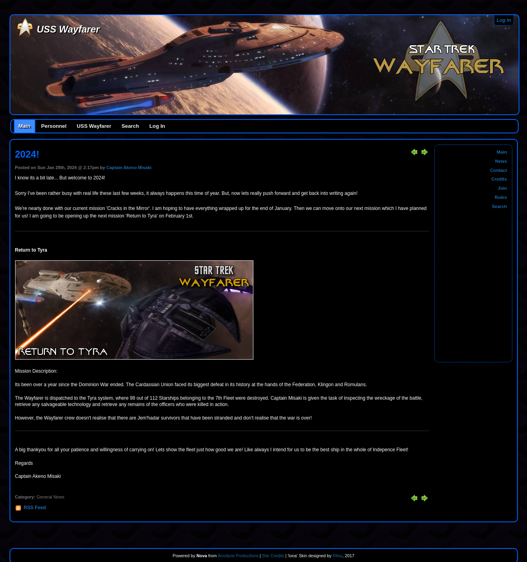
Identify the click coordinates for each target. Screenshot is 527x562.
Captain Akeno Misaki (129, 167)
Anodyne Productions (238, 555)
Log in (504, 20)
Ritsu (337, 555)
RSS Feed (35, 507)
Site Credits (273, 555)
